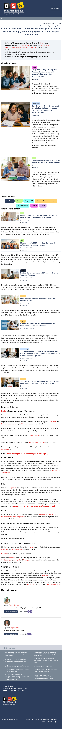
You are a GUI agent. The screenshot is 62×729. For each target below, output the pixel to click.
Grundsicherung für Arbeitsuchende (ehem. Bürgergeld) (26, 453)
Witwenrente (25, 424)
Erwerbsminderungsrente (9, 424)
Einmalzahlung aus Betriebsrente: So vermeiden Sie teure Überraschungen (46, 161)
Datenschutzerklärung (53, 584)
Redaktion (54, 719)
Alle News (9, 201)
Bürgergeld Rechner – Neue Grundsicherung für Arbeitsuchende (34, 506)
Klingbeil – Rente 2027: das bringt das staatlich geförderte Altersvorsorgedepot (37, 244)
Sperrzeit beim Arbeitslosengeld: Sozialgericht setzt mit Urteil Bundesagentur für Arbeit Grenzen (40, 382)
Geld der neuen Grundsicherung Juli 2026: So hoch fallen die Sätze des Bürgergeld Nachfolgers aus (45, 108)
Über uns (45, 575)
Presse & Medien (47, 722)
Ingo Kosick (57, 26)
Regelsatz (13, 488)
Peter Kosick (44, 26)
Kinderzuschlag (17, 549)
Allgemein (23, 270)
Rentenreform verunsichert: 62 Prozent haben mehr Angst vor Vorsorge (40, 274)
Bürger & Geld (24, 45)
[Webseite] (31, 611)
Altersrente (52, 422)
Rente (43, 45)
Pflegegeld (26, 560)
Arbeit (43, 206)
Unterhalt (31, 547)
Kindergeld (4, 549)
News (42, 43)
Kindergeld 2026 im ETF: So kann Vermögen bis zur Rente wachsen (39, 299)
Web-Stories (20, 539)
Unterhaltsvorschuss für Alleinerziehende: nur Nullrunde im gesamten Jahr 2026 (37, 324)
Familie (34, 67)
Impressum (31, 584)
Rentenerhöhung (33, 435)
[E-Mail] (28, 611)
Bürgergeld (29, 201)
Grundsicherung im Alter (37, 442)
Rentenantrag (5, 449)
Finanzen (23, 295)
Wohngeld (16, 560)
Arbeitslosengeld (6, 560)
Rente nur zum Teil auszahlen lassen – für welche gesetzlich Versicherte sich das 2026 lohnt (38, 216)
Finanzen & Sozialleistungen (46, 201)
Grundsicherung (36, 103)
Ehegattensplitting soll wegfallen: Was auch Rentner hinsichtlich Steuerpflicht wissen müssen (44, 72)
